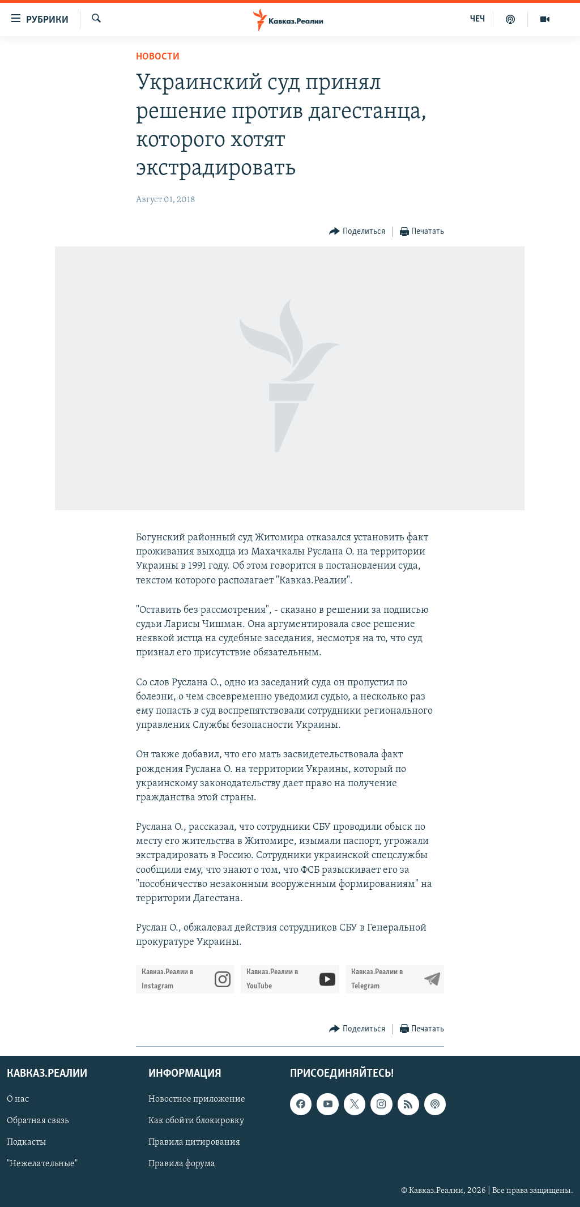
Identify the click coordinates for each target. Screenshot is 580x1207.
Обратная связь (38, 1120)
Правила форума (181, 1163)
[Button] (357, 232)
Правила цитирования (194, 1142)
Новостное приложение (196, 1099)
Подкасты (26, 1142)
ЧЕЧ (477, 19)
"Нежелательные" (42, 1163)
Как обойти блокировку (196, 1120)
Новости (158, 57)
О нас (18, 1099)
